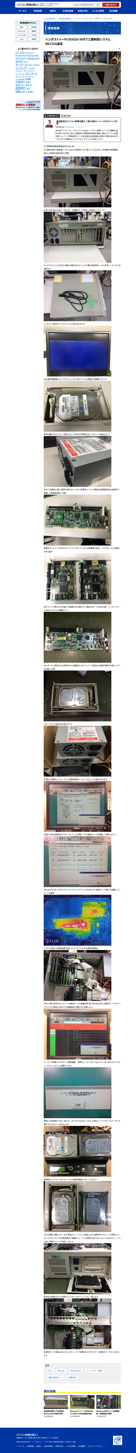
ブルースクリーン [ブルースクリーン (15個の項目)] (29, 71)
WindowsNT (76, 1370)
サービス (21, 1446)
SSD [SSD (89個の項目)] (22, 52)
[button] (100, 4)
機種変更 (34, 31)
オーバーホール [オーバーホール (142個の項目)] (23, 64)
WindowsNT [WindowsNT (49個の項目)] (21, 58)
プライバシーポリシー (95, 1446)
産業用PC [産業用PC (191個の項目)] (20, 88)
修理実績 (30, 1446)
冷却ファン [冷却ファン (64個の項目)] (20, 84)
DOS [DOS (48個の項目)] (17, 52)
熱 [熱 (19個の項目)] (31, 85)
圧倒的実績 (48, 1446)
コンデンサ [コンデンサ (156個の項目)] (21, 68)
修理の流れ (59, 1446)
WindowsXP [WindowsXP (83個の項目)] (33, 58)
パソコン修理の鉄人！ (27, 1434)
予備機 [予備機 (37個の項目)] (28, 79)
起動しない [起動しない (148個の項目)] (21, 91)
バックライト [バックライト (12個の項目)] (19, 71)
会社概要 (81, 1446)
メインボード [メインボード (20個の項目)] (29, 76)
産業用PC (72, 1377)
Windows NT (21, 31)
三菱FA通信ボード (55, 1377)
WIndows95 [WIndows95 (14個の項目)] (29, 53)
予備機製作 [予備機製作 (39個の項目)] (20, 81)
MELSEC (61, 1370)
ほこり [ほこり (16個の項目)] (26, 61)
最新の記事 (66, 116)
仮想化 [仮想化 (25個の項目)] (28, 82)
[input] (87, 5)
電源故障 (34, 39)
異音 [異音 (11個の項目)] (28, 88)
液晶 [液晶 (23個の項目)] (27, 85)
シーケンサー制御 (94, 1370)
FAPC (49, 1370)
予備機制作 (34, 27)
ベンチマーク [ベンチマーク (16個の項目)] (19, 74)
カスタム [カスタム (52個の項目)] (36, 64)
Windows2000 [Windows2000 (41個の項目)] (32, 55)
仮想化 (21, 27)
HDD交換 (34, 35)
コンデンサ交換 (22, 35)
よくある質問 (70, 1446)
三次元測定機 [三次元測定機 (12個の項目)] (19, 79)
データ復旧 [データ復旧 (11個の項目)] (30, 68)
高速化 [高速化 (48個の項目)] (31, 91)
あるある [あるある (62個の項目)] (19, 61)
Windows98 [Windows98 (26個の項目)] (20, 55)
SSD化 (21, 39)
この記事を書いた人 (53, 116)
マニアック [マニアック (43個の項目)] (19, 76)
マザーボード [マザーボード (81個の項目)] (31, 73)
